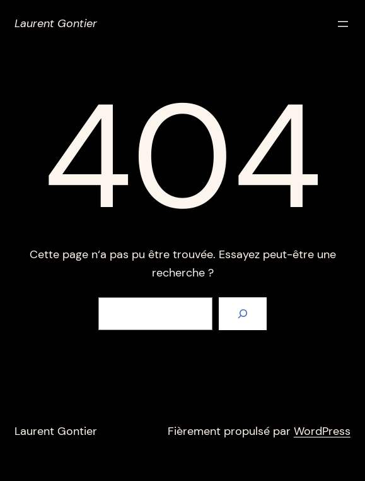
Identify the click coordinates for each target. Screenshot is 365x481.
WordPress (322, 431)
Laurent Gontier (55, 23)
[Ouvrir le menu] (343, 24)
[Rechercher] (243, 313)
